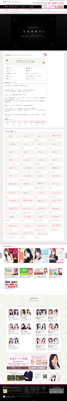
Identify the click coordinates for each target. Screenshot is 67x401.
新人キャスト (18, 6)
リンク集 (48, 9)
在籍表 (12, 6)
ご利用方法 (6, 9)
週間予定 (6, 6)
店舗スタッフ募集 (45, 392)
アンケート (42, 9)
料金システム (25, 6)
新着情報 (32, 6)
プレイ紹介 (36, 9)
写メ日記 (37, 393)
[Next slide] (66, 255)
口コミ (32, 393)
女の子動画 (30, 9)
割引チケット (19, 9)
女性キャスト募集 (38, 392)
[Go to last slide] (1, 255)
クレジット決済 (27, 393)
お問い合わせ (27, 392)
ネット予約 (44, 393)
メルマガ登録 (33, 392)
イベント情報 (13, 9)
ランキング (25, 9)
